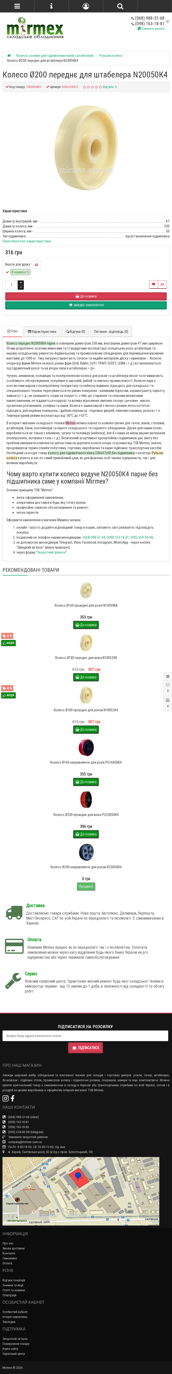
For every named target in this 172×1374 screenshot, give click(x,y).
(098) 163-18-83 (15, 1127)
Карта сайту (10, 1349)
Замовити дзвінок (151, 28)
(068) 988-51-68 (148, 18)
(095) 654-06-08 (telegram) (23, 1132)
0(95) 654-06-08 (141, 537)
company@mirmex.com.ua (22, 1142)
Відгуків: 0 (110, 87)
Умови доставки (13, 1248)
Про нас (7, 1243)
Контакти (8, 1253)
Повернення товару (15, 1344)
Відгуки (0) (75, 331)
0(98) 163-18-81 (118, 537)
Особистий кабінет (15, 1312)
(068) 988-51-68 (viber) (20, 1117)
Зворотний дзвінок (51, 552)
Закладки (8, 1322)
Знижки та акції (12, 1285)
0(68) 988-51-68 (94, 537)
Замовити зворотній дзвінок (25, 1137)
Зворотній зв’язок (15, 1339)
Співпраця (9, 1295)
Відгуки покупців (13, 1280)
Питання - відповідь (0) (111, 331)
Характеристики (41, 331)
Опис (12, 331)
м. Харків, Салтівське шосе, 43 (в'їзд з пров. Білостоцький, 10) (47, 1152)
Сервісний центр (13, 1354)
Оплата (7, 1263)
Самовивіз (9, 1258)
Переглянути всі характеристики (26, 241)
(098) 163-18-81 (148, 23)
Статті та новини (13, 1290)
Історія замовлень (14, 1317)
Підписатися (85, 1048)
